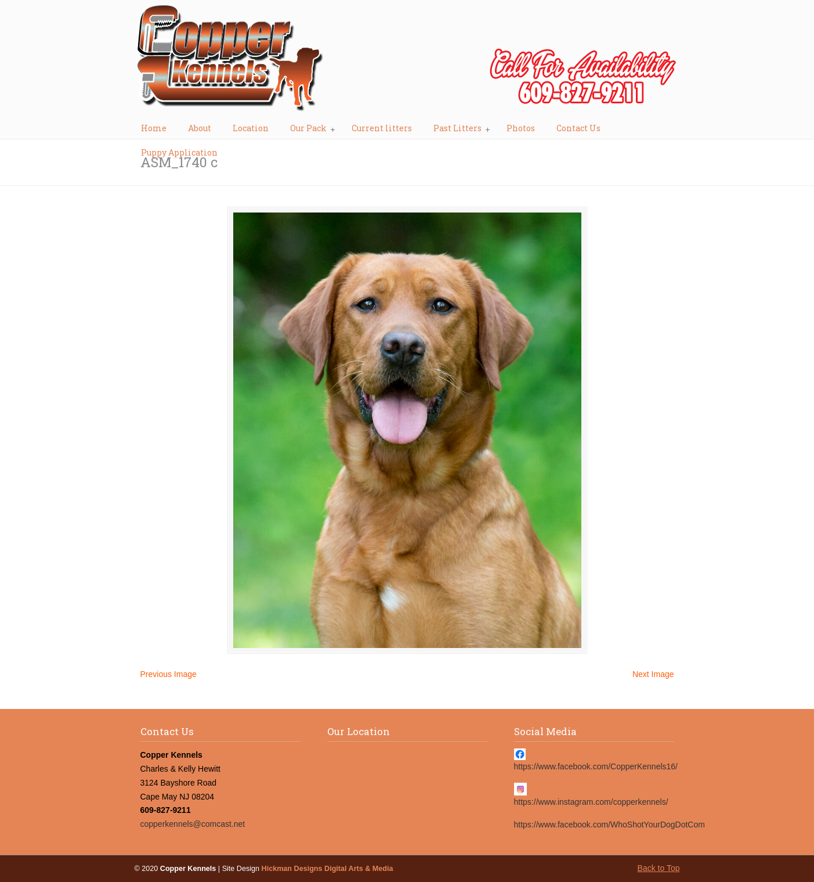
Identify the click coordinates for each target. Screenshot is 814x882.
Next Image (653, 674)
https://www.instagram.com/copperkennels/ (591, 802)
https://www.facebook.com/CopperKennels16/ (596, 766)
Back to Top (659, 868)
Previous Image (168, 674)
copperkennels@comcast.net (192, 824)
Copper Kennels (407, 61)
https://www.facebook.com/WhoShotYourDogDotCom (609, 824)
